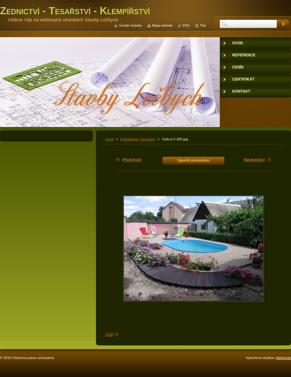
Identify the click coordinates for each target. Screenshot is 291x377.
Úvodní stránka (130, 25)
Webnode (283, 358)
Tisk (203, 25)
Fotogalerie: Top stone (137, 139)
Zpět (109, 334)
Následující (254, 159)
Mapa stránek (162, 25)
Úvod (109, 139)
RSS (186, 25)
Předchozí (131, 159)
